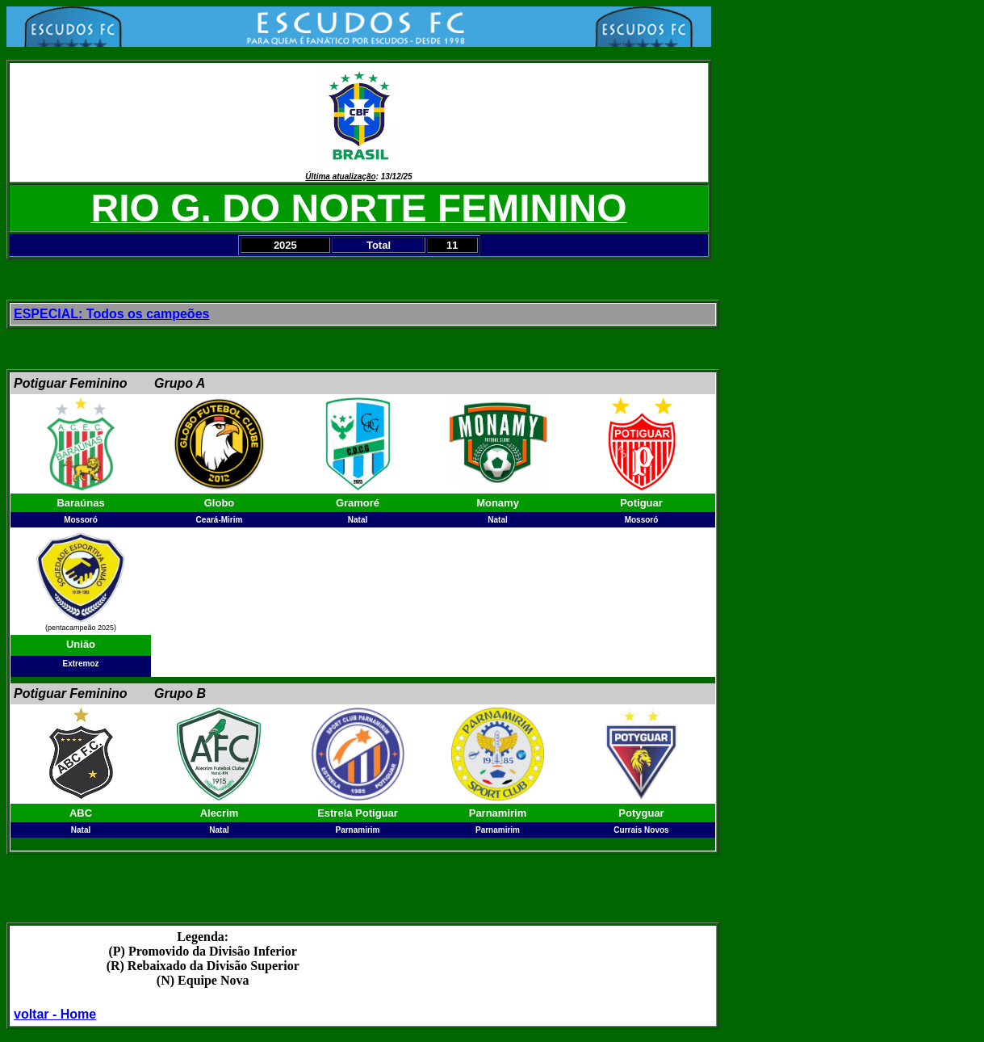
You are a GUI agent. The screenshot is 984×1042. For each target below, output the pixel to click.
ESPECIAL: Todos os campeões (111, 314)
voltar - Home (55, 1014)
